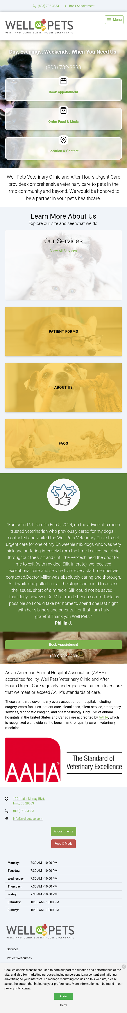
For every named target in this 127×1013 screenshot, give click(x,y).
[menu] (114, 19)
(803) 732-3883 (63, 67)
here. (27, 988)
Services (13, 949)
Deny (63, 1005)
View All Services (63, 251)
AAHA (103, 717)
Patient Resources (19, 958)
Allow (63, 996)
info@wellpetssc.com (28, 818)
